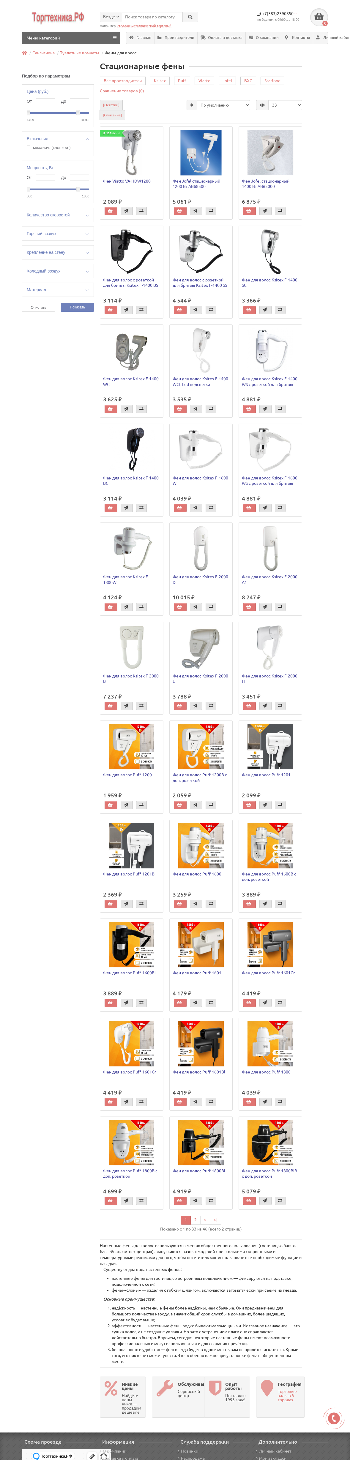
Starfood (272, 81)
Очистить (38, 307)
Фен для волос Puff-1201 (266, 775)
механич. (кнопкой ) (52, 147)
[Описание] (112, 115)
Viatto (204, 81)
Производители (175, 37)
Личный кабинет (273, 1451)
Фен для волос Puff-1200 (127, 775)
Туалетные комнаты (79, 52)
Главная (140, 37)
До (63, 101)
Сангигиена (43, 52)
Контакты (297, 37)
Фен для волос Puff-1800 (266, 1072)
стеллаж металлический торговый (144, 26)
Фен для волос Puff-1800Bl (199, 1171)
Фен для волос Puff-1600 (197, 874)
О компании (264, 37)
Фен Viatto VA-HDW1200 (127, 181)
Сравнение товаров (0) (122, 91)
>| (215, 1219)
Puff (182, 81)
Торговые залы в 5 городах (287, 1395)
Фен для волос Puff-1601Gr (268, 973)
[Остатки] (111, 105)
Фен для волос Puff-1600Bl (129, 973)
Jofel (227, 81)
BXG (248, 81)
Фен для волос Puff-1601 (197, 973)
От (29, 101)
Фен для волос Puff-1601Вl (199, 1072)
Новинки (188, 1451)
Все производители (123, 81)
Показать (77, 307)
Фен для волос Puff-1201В (128, 874)
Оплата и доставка (221, 37)
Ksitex (160, 81)
